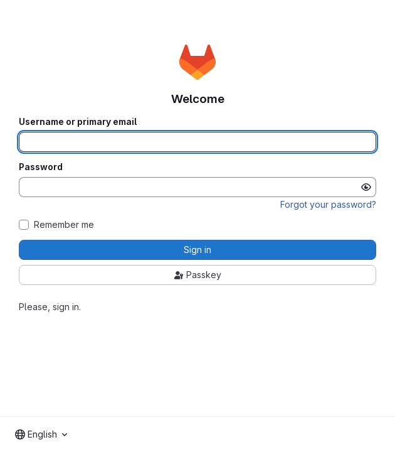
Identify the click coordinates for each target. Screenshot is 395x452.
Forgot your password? (328, 204)
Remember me (64, 225)
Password (41, 167)
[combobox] (41, 434)
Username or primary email (78, 122)
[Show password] (366, 187)
